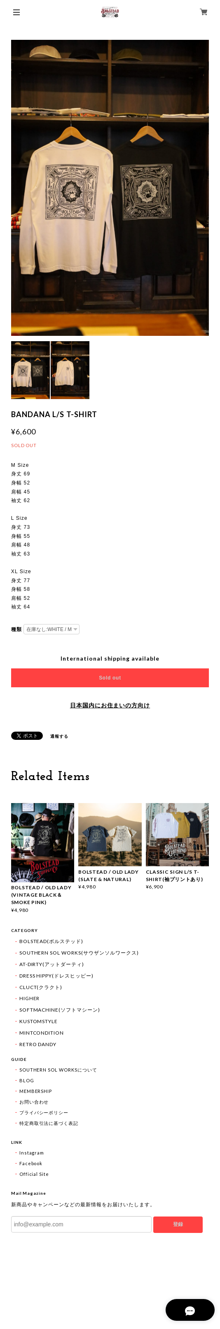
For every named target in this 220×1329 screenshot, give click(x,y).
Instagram (31, 1152)
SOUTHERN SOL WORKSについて (58, 1069)
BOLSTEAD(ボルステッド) (51, 941)
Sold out (110, 678)
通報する (59, 736)
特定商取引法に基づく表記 (49, 1123)
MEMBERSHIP (35, 1091)
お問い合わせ (34, 1101)
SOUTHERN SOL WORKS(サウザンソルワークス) (79, 953)
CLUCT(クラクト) (41, 987)
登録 (178, 1224)
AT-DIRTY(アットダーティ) (51, 964)
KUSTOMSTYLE (38, 1021)
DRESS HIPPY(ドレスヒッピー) (56, 976)
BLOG (26, 1080)
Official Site (34, 1174)
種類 (16, 629)
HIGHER (29, 998)
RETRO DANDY (38, 1044)
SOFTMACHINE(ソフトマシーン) (59, 1010)
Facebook (31, 1163)
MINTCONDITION (41, 1033)
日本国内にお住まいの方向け (110, 705)
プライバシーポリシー (44, 1112)
